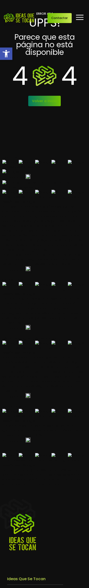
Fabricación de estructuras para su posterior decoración (38, 427)
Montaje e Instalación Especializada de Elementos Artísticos (42, 415)
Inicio (12, 342)
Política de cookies (72, 582)
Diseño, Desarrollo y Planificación (36, 397)
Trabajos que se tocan (27, 357)
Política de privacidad (40, 582)
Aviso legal (14, 582)
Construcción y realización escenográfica (44, 405)
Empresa (15, 350)
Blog (11, 365)
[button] (6, 54)
